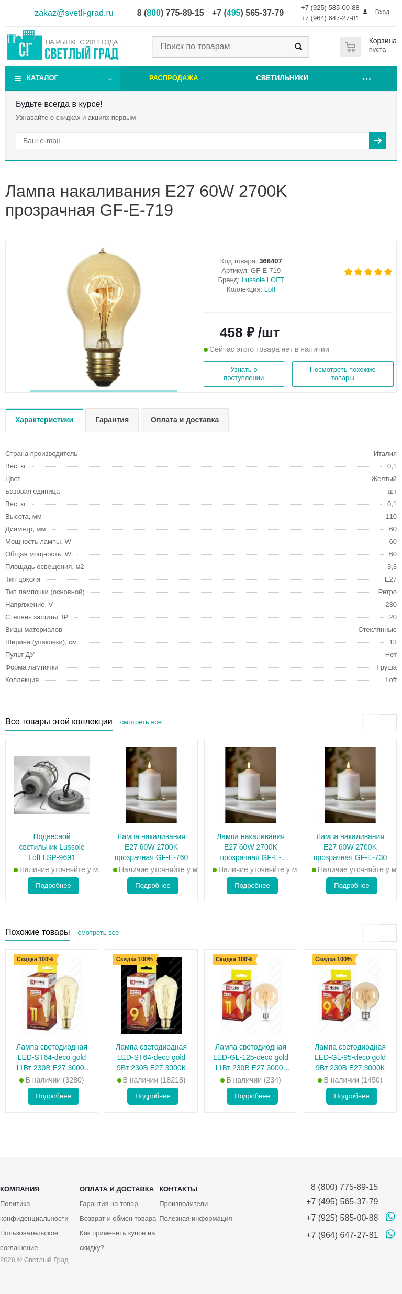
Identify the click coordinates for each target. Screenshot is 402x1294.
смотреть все (141, 722)
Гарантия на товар (109, 1204)
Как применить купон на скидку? (117, 1240)
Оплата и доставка (117, 1189)
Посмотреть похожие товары (343, 373)
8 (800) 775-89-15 (342, 1187)
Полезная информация (195, 1218)
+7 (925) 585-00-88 (330, 8)
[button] (103, 391)
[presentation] (370, 722)
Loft (270, 289)
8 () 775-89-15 (170, 12)
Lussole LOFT (262, 280)
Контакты (178, 1189)
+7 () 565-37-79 (248, 12)
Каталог (42, 78)
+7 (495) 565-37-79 (342, 1201)
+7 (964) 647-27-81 (330, 18)
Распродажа (173, 78)
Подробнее (53, 885)
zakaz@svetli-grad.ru (74, 12)
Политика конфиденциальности (34, 1211)
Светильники (282, 78)
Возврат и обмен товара (118, 1218)
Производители (183, 1204)
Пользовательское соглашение (29, 1240)
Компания (20, 1189)
